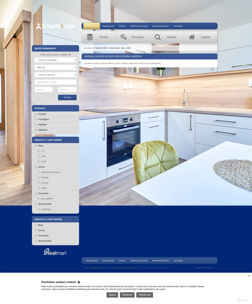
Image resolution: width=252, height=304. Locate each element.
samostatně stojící (49, 172)
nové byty (44, 209)
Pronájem (42, 119)
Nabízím (41, 129)
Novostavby (43, 203)
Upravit (198, 291)
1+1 (41, 150)
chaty (42, 187)
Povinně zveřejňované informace (153, 267)
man (211, 267)
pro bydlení (45, 198)
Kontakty (178, 26)
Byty (39, 145)
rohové (43, 182)
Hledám (41, 124)
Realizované (108, 26)
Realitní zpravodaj (138, 26)
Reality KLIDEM (101, 48)
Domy (40, 166)
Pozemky (42, 193)
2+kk (42, 156)
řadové (43, 177)
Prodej (40, 113)
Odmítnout (213, 291)
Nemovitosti (92, 26)
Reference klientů (160, 26)
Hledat (67, 97)
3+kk (42, 161)
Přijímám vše (231, 291)
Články (122, 26)
